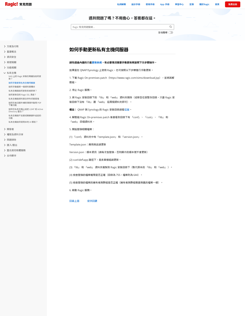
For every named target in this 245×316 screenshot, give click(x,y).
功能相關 (10, 67)
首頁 (217, 4)
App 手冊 (164, 4)
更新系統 (97, 62)
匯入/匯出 (10, 145)
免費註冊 (232, 4)
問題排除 (10, 139)
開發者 (9, 129)
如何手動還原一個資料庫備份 (22, 86)
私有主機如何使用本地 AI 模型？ (23, 122)
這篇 (126, 109)
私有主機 (10, 72)
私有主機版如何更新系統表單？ (23, 90)
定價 (191, 4)
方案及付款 (11, 46)
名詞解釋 (121, 4)
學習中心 (179, 4)
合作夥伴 (10, 155)
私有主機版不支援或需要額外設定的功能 (25, 116)
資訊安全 (10, 56)
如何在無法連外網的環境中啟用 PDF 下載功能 (25, 104)
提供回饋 (92, 201)
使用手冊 (150, 4)
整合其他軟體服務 (15, 150)
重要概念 (10, 51)
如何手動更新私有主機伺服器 (22, 82)
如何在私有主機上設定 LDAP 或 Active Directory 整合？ (26, 110)
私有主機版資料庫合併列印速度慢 (24, 98)
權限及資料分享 (13, 134)
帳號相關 (10, 62)
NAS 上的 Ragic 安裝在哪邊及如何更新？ (25, 77)
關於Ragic (204, 4)
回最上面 (74, 201)
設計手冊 (135, 4)
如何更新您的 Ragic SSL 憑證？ (22, 94)
